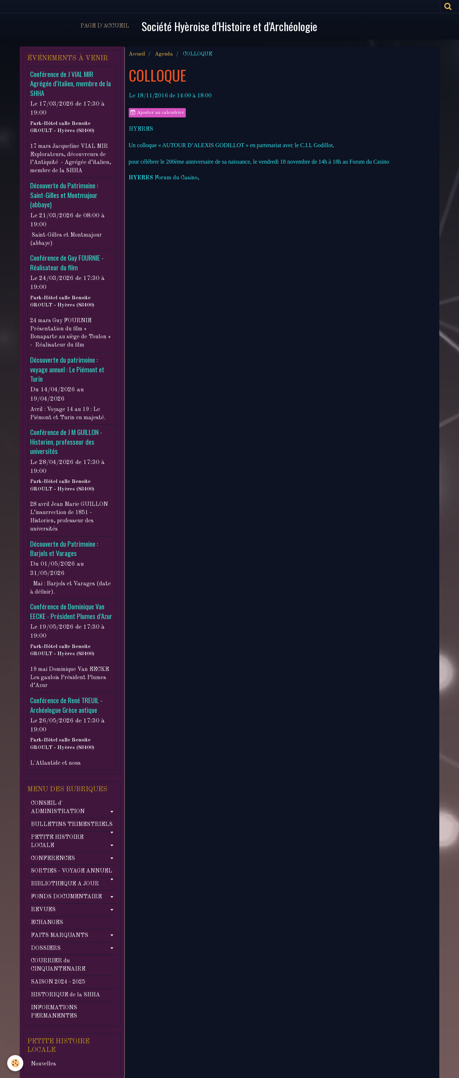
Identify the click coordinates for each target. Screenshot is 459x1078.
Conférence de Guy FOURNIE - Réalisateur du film (67, 262)
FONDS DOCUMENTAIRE (66, 897)
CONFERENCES (53, 858)
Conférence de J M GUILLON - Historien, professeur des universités (66, 441)
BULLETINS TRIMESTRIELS (72, 824)
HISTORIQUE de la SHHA (65, 995)
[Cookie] (15, 1063)
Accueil (137, 54)
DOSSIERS (46, 948)
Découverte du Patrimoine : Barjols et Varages (64, 548)
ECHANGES (47, 922)
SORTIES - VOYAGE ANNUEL (71, 871)
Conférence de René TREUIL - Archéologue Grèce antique (66, 705)
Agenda (164, 54)
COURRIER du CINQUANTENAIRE (58, 965)
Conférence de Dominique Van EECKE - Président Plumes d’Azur (71, 611)
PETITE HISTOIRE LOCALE (57, 842)
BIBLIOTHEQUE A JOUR (65, 884)
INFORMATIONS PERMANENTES (54, 1012)
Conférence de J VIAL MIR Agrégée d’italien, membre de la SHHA (70, 83)
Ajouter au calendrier (157, 112)
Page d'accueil (104, 26)
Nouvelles (43, 1064)
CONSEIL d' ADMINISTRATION (58, 807)
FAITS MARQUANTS (59, 935)
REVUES (43, 910)
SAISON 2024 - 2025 (58, 982)
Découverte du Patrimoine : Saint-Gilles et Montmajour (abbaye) (64, 195)
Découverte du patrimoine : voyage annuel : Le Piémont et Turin (67, 369)
